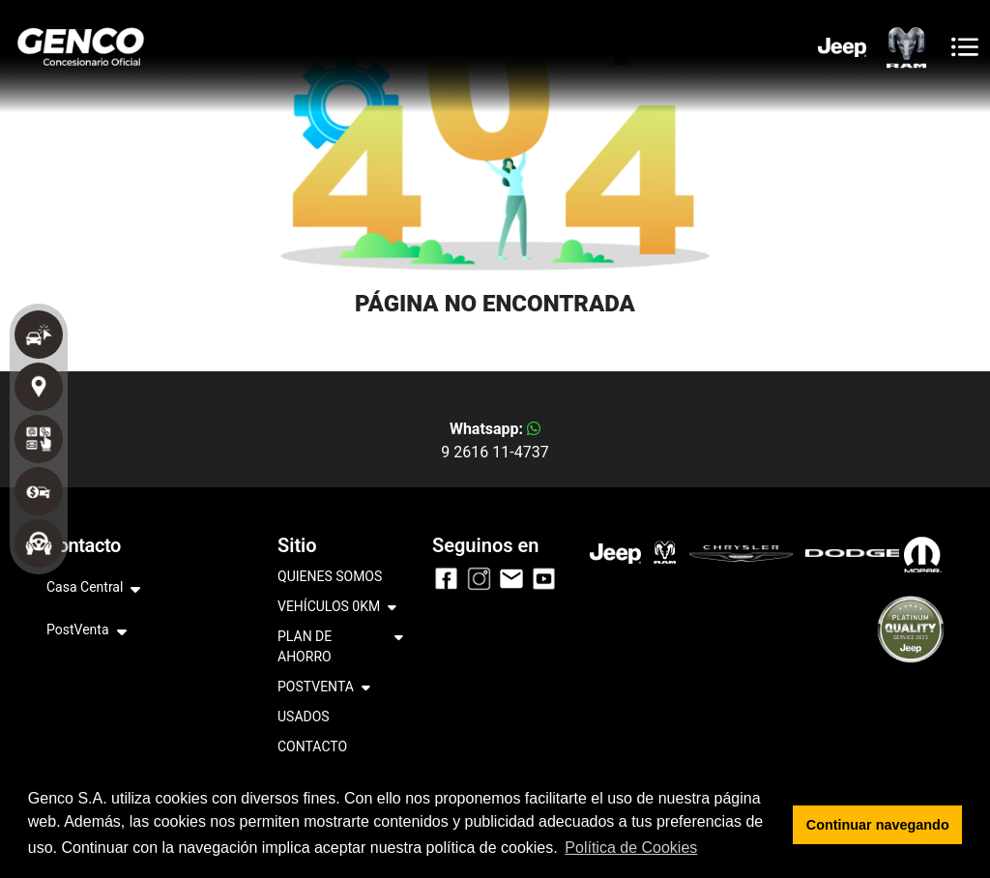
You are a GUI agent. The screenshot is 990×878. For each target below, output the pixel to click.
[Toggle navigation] (965, 47)
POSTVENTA (323, 688)
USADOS (303, 716)
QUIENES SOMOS (329, 576)
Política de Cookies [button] (631, 847)
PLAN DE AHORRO (340, 648)
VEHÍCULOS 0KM (336, 608)
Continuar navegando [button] (877, 825)
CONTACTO (312, 746)
